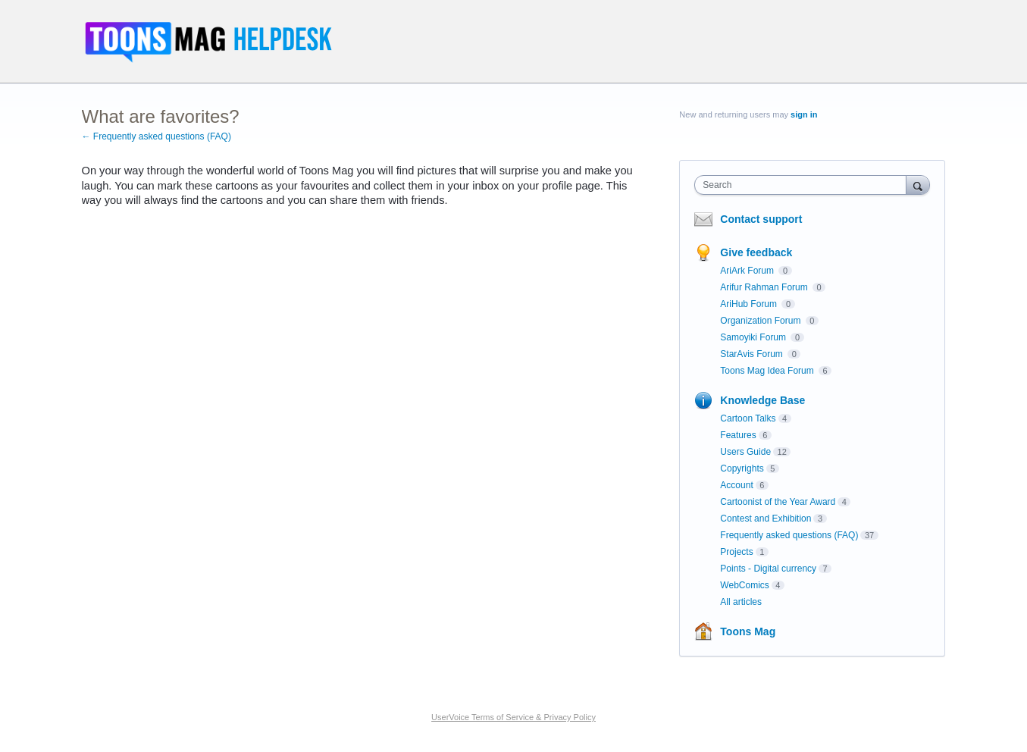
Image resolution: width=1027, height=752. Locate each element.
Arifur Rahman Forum (765, 287)
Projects (736, 552)
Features (738, 435)
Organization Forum (761, 320)
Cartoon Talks (747, 418)
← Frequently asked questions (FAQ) (156, 136)
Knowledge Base (762, 400)
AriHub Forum (749, 304)
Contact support (761, 219)
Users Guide (745, 451)
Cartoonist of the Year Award (777, 502)
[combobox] (804, 185)
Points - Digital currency (768, 568)
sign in (804, 114)
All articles (741, 602)
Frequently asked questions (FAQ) (789, 535)
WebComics (744, 585)
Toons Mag (747, 631)
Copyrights (741, 468)
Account (736, 485)
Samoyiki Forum (754, 337)
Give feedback (756, 252)
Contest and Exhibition (765, 518)
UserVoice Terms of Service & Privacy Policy (513, 717)
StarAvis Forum (752, 354)
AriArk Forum (748, 270)
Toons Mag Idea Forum (768, 370)
